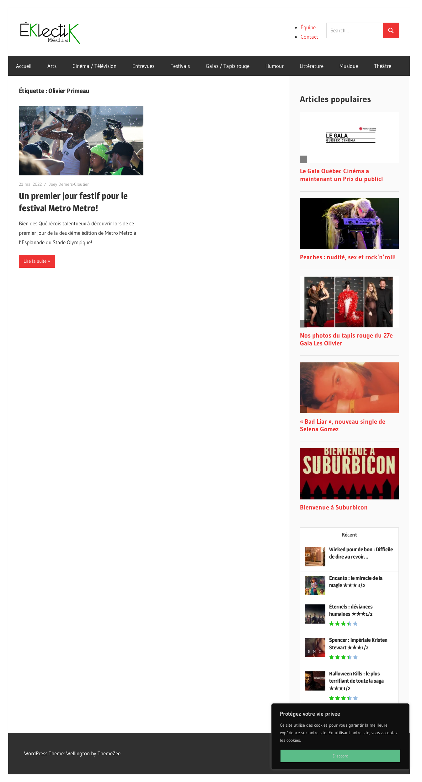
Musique (348, 66)
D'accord (341, 756)
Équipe (308, 27)
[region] (340, 736)
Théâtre (382, 66)
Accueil (23, 66)
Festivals (180, 66)
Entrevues (143, 66)
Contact (309, 36)
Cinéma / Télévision (94, 66)
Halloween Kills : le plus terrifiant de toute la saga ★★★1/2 (356, 681)
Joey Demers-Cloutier (69, 184)
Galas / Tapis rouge (227, 66)
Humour (274, 66)
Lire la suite (35, 261)
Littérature (311, 66)
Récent (349, 534)
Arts (51, 66)
